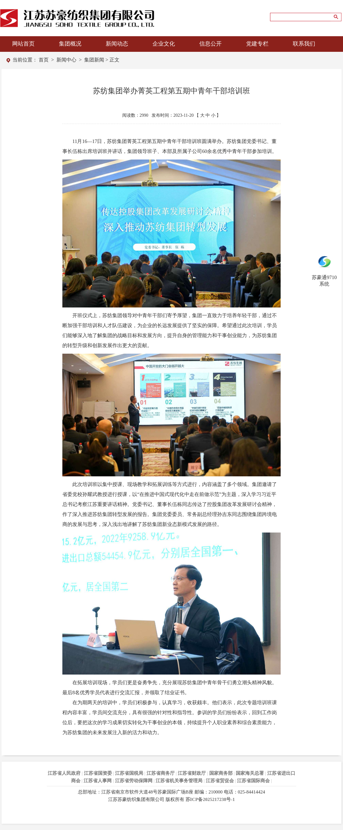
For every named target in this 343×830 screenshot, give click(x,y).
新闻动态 (117, 44)
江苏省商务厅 (161, 773)
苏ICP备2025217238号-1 (210, 799)
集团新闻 (94, 59)
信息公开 (210, 44)
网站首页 (23, 44)
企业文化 (163, 44)
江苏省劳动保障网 (133, 780)
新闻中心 (66, 59)
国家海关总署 (250, 773)
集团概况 (70, 44)
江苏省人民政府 (64, 773)
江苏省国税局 (129, 773)
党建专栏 (257, 44)
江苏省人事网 (98, 780)
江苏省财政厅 (192, 773)
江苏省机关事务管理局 (179, 780)
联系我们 (304, 44)
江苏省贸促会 (220, 780)
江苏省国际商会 (253, 780)
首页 (44, 59)
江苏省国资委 (98, 773)
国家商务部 (221, 773)
